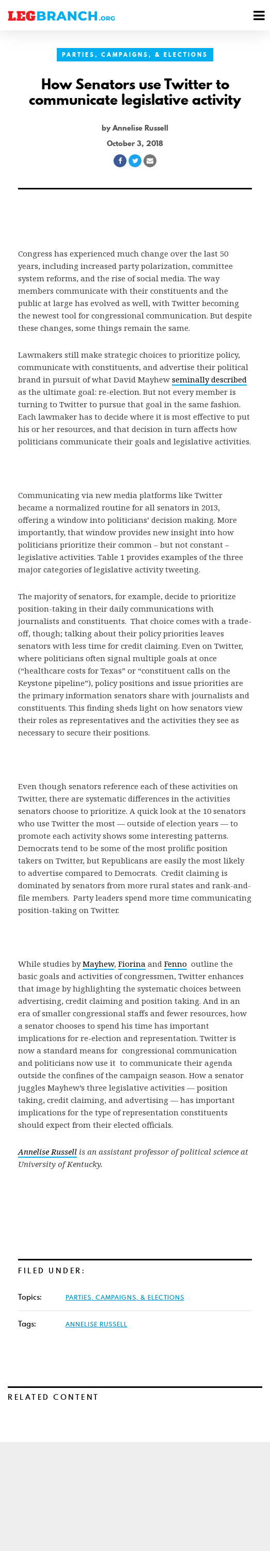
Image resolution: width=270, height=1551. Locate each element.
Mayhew (98, 963)
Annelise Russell (97, 1324)
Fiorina (132, 963)
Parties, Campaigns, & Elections (135, 55)
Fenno (175, 963)
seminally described (209, 379)
